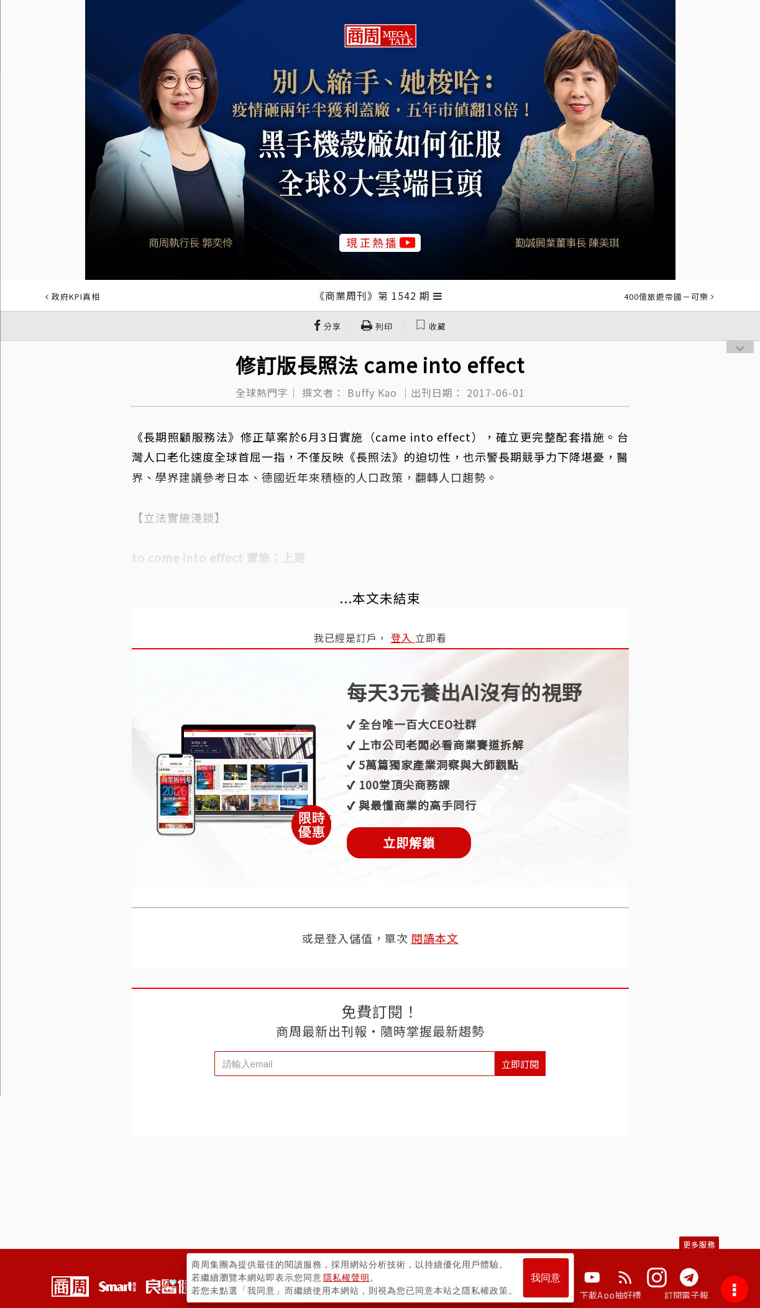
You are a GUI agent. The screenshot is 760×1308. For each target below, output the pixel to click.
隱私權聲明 (346, 1277)
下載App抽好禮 (610, 1295)
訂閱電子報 (686, 1295)
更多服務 (699, 1244)
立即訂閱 (520, 1063)
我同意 (546, 1278)
